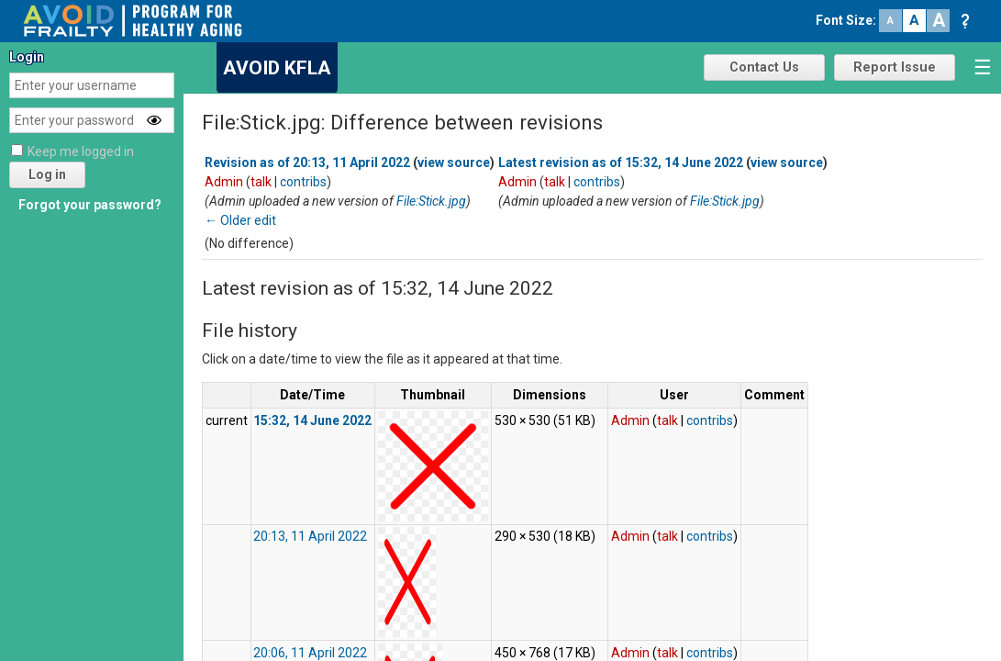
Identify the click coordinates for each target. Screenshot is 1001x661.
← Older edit (240, 220)
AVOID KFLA (277, 68)
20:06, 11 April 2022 (310, 652)
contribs (303, 181)
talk (261, 181)
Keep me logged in (81, 151)
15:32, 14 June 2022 (312, 420)
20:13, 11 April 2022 (310, 536)
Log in (47, 174)
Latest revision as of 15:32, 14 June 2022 (620, 162)
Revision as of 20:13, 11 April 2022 (307, 162)
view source (453, 162)
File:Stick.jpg (431, 201)
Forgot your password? (89, 204)
